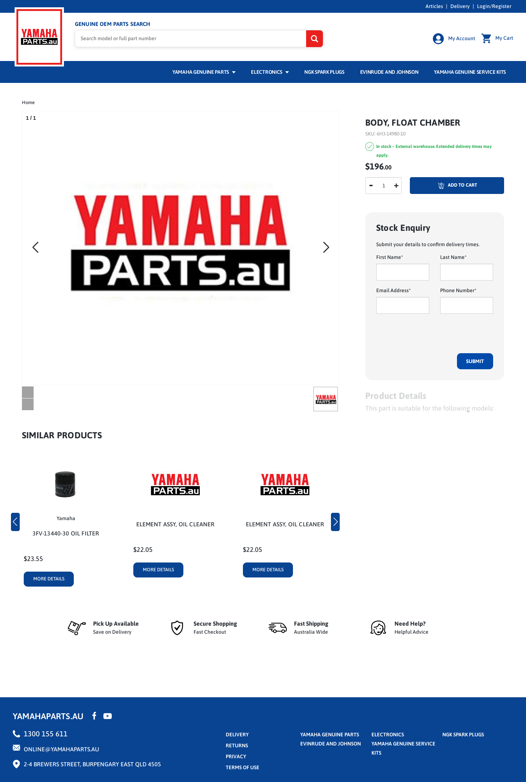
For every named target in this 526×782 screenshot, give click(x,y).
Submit (475, 361)
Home (28, 102)
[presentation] (431, 333)
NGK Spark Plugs (324, 72)
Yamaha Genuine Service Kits (470, 72)
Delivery (460, 6)
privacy (236, 756)
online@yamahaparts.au (61, 749)
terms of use (242, 767)
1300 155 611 (46, 733)
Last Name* (453, 257)
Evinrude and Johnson (389, 72)
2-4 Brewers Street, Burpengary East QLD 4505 (92, 764)
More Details (49, 578)
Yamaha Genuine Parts (204, 72)
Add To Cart (443, 185)
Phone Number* (458, 290)
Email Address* (393, 290)
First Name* (389, 257)
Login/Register (494, 6)
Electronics (270, 72)
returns (237, 745)
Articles (434, 6)
